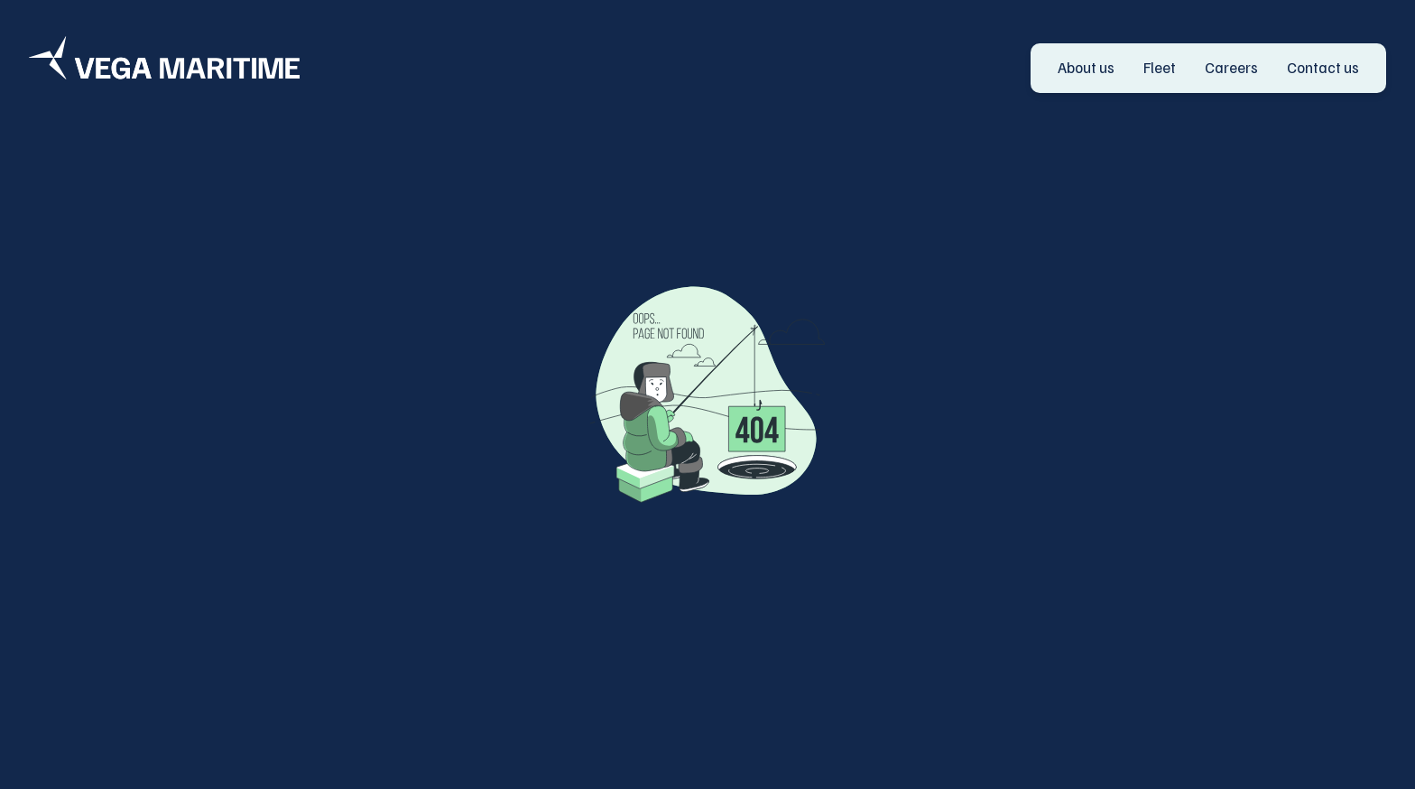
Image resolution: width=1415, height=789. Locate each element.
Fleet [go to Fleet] (1159, 67)
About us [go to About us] (1086, 67)
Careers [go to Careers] (1231, 67)
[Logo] (164, 58)
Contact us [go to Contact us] (1323, 67)
